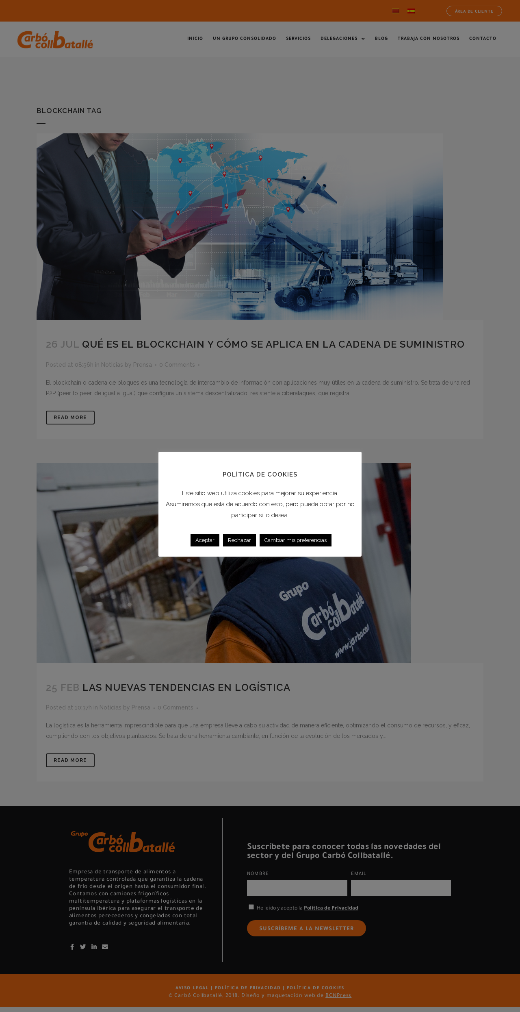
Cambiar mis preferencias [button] (295, 540)
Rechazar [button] (239, 540)
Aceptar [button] (204, 540)
